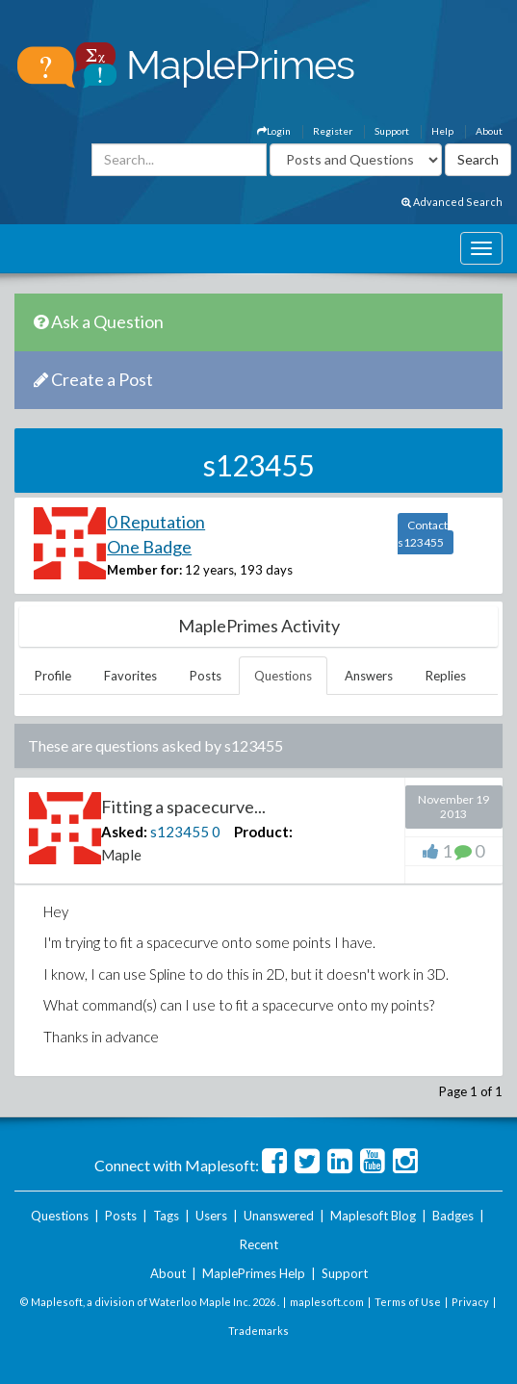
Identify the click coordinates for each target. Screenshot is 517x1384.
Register (332, 131)
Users (211, 1215)
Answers (369, 675)
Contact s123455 (423, 534)
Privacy (470, 1301)
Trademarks (258, 1330)
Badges (453, 1215)
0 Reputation (156, 521)
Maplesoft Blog (373, 1215)
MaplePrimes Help (253, 1273)
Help (442, 131)
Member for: (144, 569)
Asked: (124, 831)
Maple (121, 854)
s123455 (179, 831)
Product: (263, 831)
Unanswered (279, 1215)
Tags (166, 1215)
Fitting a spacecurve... (183, 806)
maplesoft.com (327, 1301)
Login (274, 131)
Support (392, 131)
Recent (259, 1244)
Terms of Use (408, 1301)
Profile (53, 675)
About (489, 131)
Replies (446, 675)
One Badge (149, 546)
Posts (205, 675)
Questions (283, 675)
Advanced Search (452, 201)
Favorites (130, 675)
